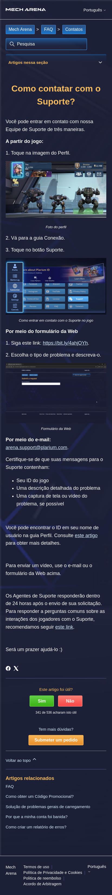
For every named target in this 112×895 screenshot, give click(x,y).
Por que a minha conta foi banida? (37, 816)
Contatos (74, 29)
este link (64, 627)
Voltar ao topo (21, 759)
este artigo (86, 535)
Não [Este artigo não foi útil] (70, 701)
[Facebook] (8, 668)
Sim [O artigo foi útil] (42, 701)
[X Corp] (16, 668)
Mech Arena (20, 29)
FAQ (48, 29)
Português (95, 10)
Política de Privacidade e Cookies (52, 872)
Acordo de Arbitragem (42, 884)
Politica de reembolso (42, 878)
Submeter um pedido (56, 740)
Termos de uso (36, 867)
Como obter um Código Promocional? (40, 796)
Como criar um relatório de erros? (36, 827)
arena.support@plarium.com (36, 447)
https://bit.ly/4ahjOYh (65, 343)
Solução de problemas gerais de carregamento (48, 806)
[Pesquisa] (46, 44)
